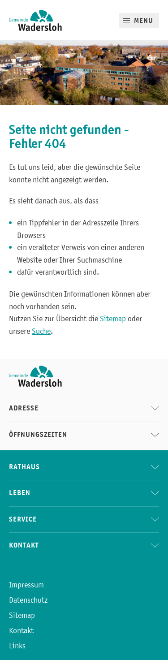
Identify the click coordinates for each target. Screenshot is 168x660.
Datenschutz (28, 599)
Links (17, 645)
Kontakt (21, 630)
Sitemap (113, 318)
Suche (41, 331)
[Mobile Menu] (139, 20)
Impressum (26, 584)
